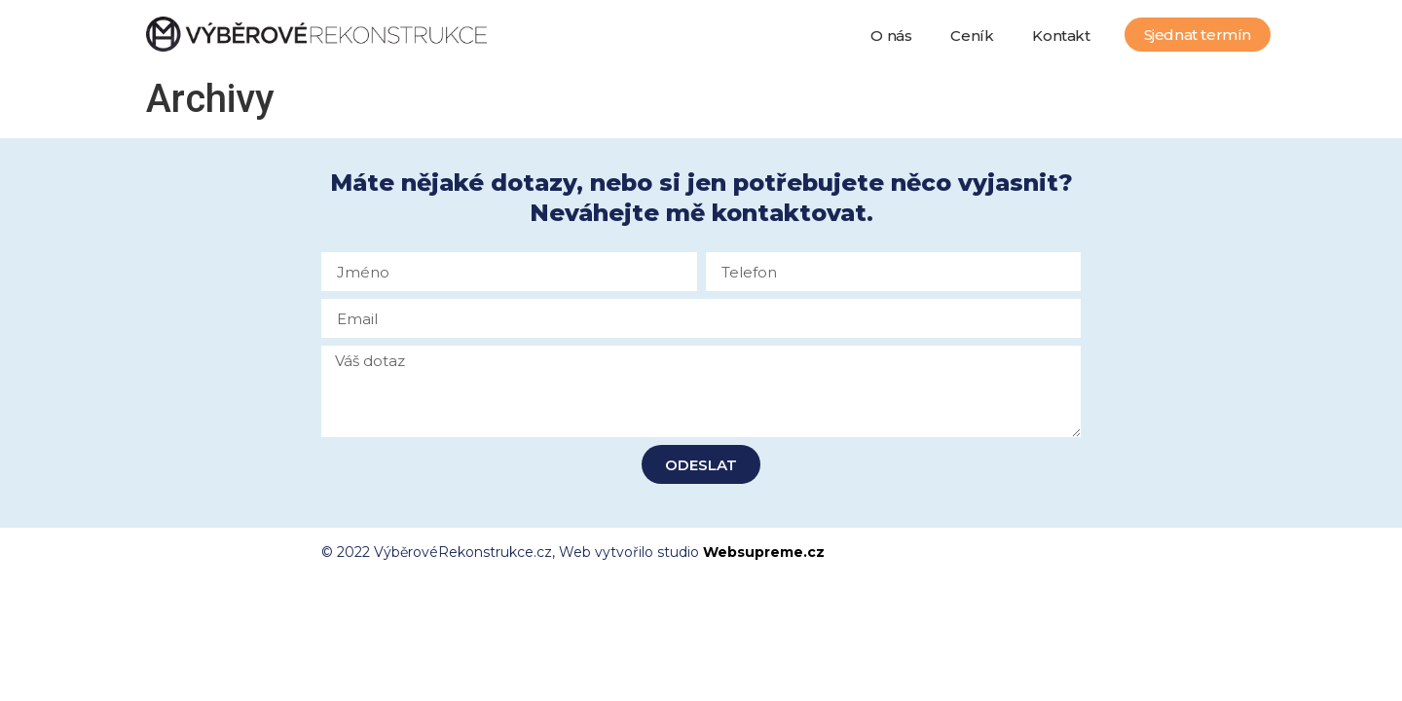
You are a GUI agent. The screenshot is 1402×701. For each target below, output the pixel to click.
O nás (890, 35)
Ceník (971, 35)
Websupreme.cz (764, 552)
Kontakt (1060, 35)
